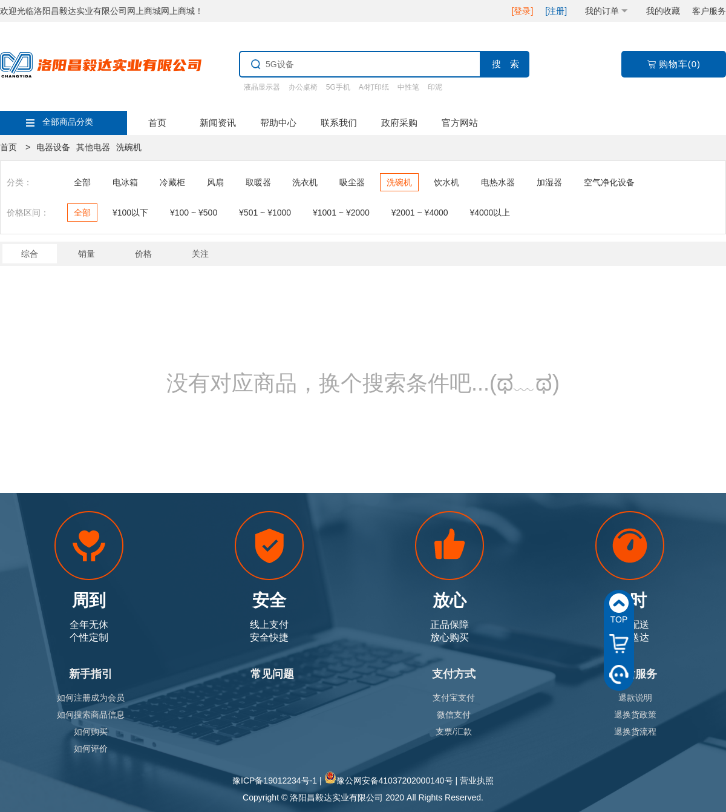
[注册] (556, 11)
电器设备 (53, 147)
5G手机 (338, 87)
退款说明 (635, 697)
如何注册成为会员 (91, 697)
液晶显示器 (262, 87)
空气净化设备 (609, 182)
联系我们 (339, 122)
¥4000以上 (489, 212)
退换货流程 (635, 731)
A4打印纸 (374, 87)
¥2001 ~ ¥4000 (419, 212)
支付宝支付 (454, 697)
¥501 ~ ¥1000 (265, 212)
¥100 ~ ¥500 (193, 212)
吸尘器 (352, 182)
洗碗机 (129, 147)
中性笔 (408, 87)
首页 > (15, 147)
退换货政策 (635, 714)
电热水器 (498, 182)
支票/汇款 (454, 731)
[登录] (523, 11)
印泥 (435, 87)
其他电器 (93, 147)
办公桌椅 (303, 87)
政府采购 (399, 122)
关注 (200, 254)
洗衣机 (305, 182)
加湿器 (549, 182)
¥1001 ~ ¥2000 (341, 212)
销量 (86, 254)
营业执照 (477, 780)
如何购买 (91, 731)
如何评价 (91, 748)
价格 (143, 254)
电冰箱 (125, 182)
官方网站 (460, 122)
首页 (157, 122)
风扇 (215, 182)
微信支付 (454, 714)
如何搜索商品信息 (91, 714)
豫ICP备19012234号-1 (274, 780)
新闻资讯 (218, 122)
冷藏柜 (172, 182)
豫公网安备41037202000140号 (394, 780)
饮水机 (446, 182)
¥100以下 (130, 212)
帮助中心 (278, 122)
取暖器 (258, 182)
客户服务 (709, 11)
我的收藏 (663, 11)
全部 (82, 182)
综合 (29, 254)
